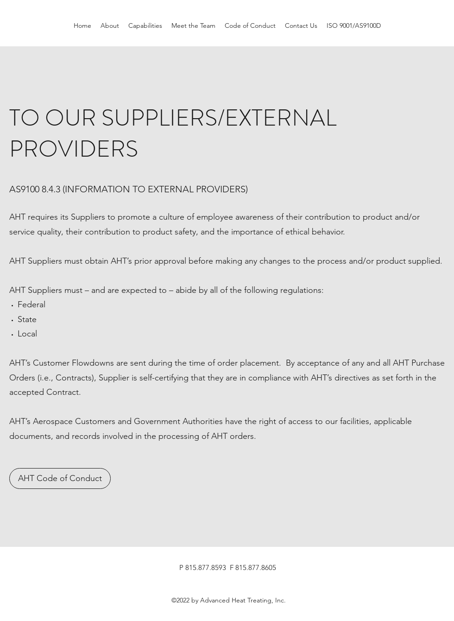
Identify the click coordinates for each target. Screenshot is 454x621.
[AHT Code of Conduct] (60, 478)
